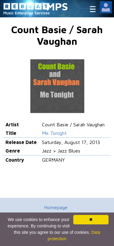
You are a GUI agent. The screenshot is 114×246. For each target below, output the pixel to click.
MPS (57, 6)
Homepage (55, 207)
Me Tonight (54, 133)
